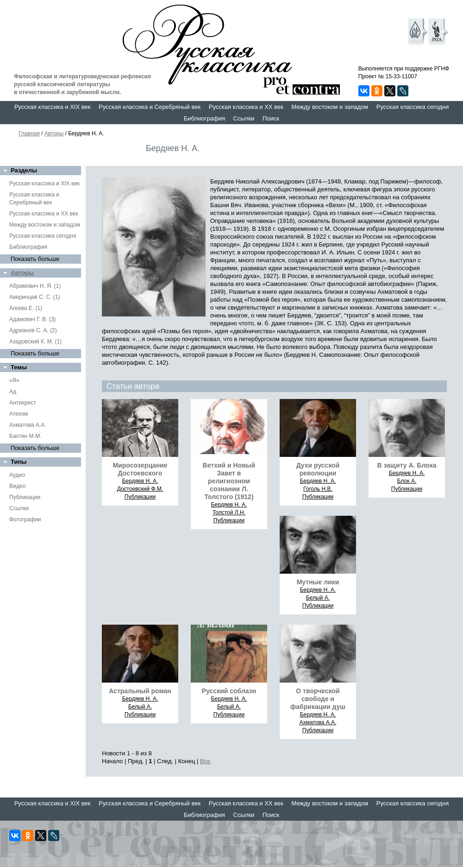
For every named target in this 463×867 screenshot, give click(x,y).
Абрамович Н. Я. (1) (35, 286)
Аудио (17, 475)
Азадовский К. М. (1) (35, 341)
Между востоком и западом (329, 106)
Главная (29, 133)
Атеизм (18, 414)
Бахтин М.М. (25, 436)
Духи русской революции (318, 469)
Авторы (53, 133)
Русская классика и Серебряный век (149, 106)
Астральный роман (140, 691)
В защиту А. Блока (407, 465)
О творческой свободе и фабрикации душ (317, 698)
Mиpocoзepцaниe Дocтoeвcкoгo (140, 469)
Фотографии (25, 519)
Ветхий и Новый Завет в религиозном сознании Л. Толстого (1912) (229, 481)
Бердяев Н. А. (140, 481)
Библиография (204, 118)
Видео (17, 486)
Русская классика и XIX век (52, 106)
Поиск (271, 118)
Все (205, 761)
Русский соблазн (229, 691)
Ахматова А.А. (27, 425)
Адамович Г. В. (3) (32, 319)
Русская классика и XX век (246, 106)
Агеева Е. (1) (25, 308)
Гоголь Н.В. (317, 489)
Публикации (24, 497)
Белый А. (318, 598)
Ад (12, 391)
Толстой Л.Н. (229, 512)
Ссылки (244, 118)
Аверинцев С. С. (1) (34, 297)
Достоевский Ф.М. (140, 489)
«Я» (14, 380)
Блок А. (406, 481)
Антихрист (22, 402)
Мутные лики (318, 582)
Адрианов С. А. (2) (33, 330)
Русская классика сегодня (412, 106)
